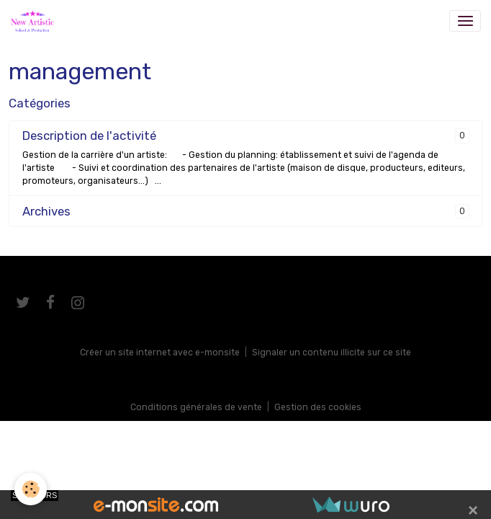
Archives (46, 211)
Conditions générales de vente (196, 407)
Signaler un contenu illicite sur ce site (331, 352)
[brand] (35, 21)
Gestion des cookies (317, 407)
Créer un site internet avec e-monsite (160, 352)
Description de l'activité (89, 135)
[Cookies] (30, 489)
